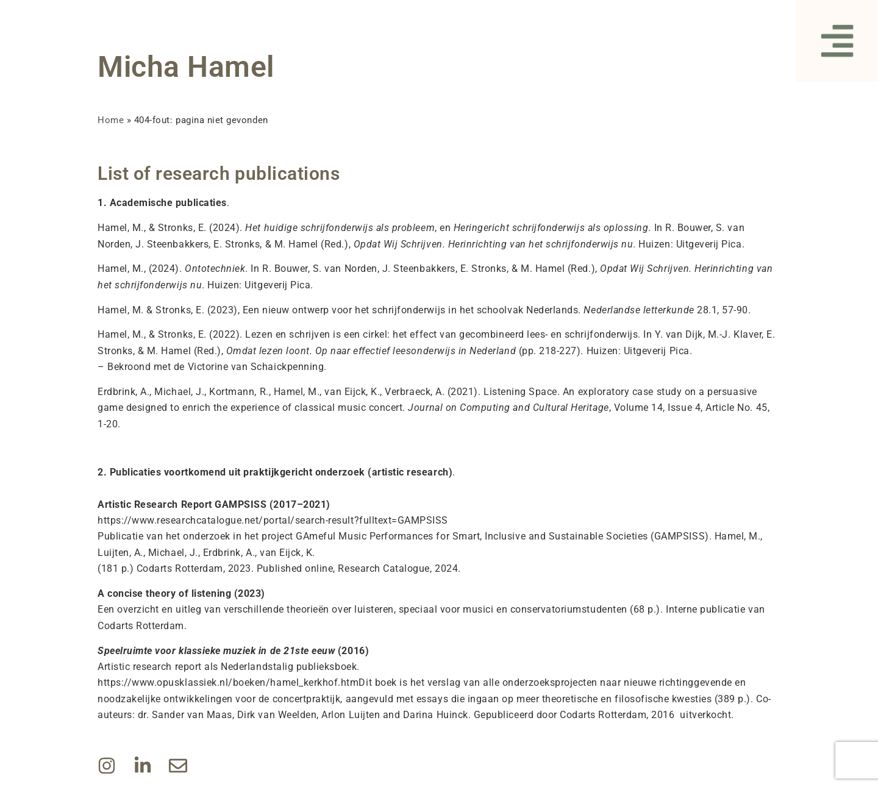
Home (111, 120)
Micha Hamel (186, 66)
